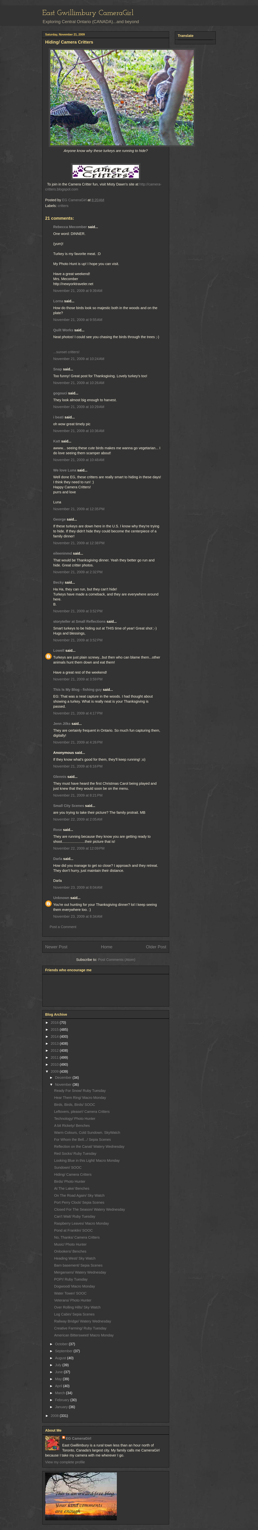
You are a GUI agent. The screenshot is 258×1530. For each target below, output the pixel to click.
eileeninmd (62, 553)
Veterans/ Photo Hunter (72, 1300)
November (64, 1084)
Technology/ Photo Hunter (74, 1119)
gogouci (60, 393)
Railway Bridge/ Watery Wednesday (82, 1321)
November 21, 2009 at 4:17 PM (77, 713)
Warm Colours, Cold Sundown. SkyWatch (87, 1133)
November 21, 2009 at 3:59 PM (77, 679)
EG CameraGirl (78, 1438)
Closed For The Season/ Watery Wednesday (89, 1209)
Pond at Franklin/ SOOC (73, 1230)
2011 (55, 1057)
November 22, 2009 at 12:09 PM (78, 848)
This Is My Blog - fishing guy (77, 690)
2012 (55, 1050)
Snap (57, 369)
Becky (58, 582)
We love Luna (64, 470)
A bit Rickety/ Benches (72, 1126)
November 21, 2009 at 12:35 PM (78, 509)
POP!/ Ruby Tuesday (71, 1279)
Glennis (59, 777)
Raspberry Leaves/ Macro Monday (81, 1223)
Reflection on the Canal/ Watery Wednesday (89, 1146)
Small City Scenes (68, 806)
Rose (57, 830)
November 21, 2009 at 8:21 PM (77, 795)
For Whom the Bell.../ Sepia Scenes (82, 1139)
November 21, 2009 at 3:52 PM (77, 611)
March (60, 1393)
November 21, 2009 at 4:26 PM (77, 742)
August (61, 1358)
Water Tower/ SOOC (70, 1293)
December (64, 1077)
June (59, 1372)
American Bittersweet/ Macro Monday (84, 1335)
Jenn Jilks (62, 724)
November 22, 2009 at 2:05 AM (77, 819)
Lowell (58, 650)
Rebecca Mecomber (70, 227)
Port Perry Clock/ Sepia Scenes (79, 1202)
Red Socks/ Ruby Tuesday (75, 1153)
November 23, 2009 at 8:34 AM (77, 916)
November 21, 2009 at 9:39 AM (77, 291)
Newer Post (56, 946)
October (62, 1344)
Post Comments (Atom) (116, 960)
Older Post (156, 946)
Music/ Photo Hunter (70, 1244)
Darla (57, 859)
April (59, 1386)
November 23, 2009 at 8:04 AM (77, 887)
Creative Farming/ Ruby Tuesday (80, 1328)
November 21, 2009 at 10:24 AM (78, 359)
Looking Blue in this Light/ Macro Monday (87, 1160)
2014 (55, 1036)
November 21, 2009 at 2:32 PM (77, 572)
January (62, 1407)
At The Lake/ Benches (71, 1188)
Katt (56, 441)
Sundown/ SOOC (68, 1167)
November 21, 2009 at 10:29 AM (78, 407)
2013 (55, 1043)
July (58, 1365)
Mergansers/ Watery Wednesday (80, 1272)
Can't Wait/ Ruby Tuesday (74, 1216)
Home (106, 946)
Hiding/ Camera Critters (73, 1174)
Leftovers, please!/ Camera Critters (82, 1112)
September (64, 1351)
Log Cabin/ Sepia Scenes (74, 1314)
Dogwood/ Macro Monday (74, 1286)
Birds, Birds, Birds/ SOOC (74, 1105)
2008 (55, 1416)
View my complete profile (65, 1462)
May (59, 1379)
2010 (55, 1064)
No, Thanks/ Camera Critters (77, 1237)
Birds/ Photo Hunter (69, 1181)
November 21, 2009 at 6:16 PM (77, 766)
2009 (55, 1071)
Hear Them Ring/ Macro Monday (80, 1098)
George (59, 519)
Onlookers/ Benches (70, 1251)
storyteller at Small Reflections (79, 621)
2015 (55, 1029)
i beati (58, 417)
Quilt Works (63, 330)
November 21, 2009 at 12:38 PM (78, 543)
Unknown (61, 898)
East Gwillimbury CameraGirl (87, 13)
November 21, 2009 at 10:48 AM (78, 460)
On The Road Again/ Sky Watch (79, 1195)
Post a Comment (63, 927)
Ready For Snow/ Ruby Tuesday (80, 1091)
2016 (55, 1022)
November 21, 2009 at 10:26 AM (78, 383)
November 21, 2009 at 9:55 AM (77, 320)
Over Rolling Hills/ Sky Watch (77, 1307)
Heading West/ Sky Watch (74, 1258)
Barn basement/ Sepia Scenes (78, 1265)
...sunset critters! (66, 352)
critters (63, 206)
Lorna (58, 301)
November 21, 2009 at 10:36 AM (78, 431)
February (62, 1400)
